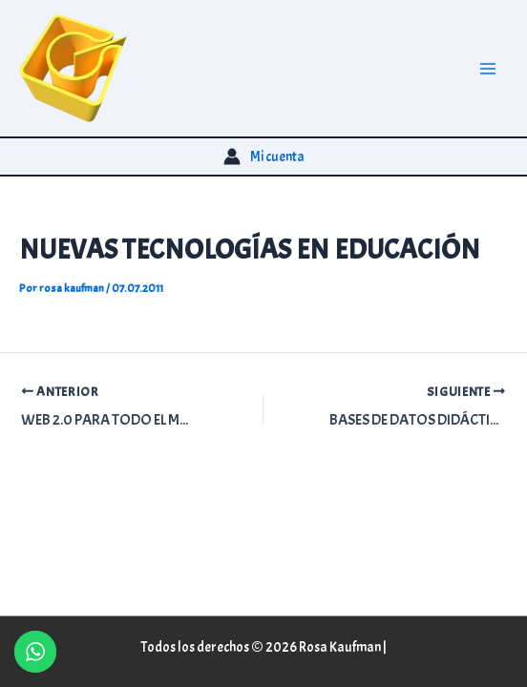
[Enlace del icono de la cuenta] (264, 156)
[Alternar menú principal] (488, 69)
